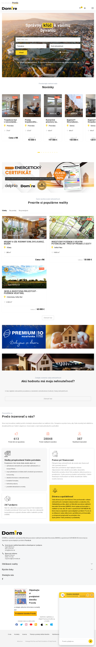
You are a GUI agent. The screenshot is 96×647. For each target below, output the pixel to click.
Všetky (4, 200)
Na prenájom (23, 200)
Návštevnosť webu (57, 624)
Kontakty (16, 624)
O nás (9, 624)
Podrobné (64, 52)
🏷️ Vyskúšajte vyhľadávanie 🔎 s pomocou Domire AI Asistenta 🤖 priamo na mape (46, 62)
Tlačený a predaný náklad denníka (39, 624)
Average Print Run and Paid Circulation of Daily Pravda (40, 631)
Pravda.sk (88, 500)
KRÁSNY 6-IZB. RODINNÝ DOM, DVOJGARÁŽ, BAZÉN (24, 232)
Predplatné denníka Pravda (25, 603)
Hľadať (21, 52)
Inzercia (24, 624)
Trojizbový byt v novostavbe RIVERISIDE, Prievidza (22, 121)
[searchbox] (48, 39)
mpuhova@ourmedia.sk (12, 548)
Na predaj (12, 200)
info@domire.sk (10, 540)
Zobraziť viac (48, 307)
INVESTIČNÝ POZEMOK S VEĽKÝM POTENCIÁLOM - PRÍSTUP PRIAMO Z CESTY (71, 232)
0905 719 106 (9, 546)
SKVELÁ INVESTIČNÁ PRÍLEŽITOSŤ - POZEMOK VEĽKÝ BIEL (20, 282)
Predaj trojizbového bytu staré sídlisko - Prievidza (69, 121)
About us (19, 631)
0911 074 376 (9, 538)
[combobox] (48, 39)
